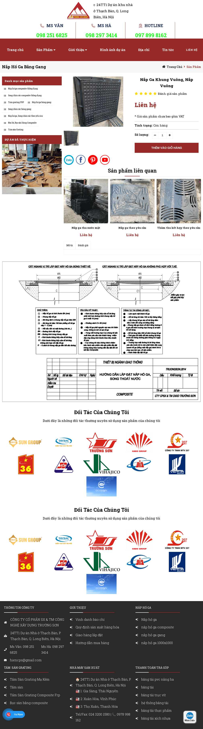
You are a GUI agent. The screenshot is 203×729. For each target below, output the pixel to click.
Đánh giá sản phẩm (172, 94)
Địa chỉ (143, 50)
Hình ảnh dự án (112, 50)
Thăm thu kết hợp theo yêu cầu (178, 228)
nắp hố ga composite (157, 627)
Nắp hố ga (149, 619)
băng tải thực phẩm (156, 710)
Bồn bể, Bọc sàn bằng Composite (22, 122)
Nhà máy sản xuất (85, 668)
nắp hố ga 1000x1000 (157, 643)
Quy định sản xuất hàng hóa (97, 627)
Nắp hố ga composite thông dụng (23, 88)
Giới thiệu (76, 50)
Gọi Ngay (18, 714)
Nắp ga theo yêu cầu (132, 228)
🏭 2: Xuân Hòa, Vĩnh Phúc (96, 699)
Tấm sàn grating (17, 668)
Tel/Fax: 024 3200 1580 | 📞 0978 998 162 (103, 717)
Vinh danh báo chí (90, 619)
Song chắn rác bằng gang (19, 109)
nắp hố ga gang (153, 635)
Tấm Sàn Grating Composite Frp (35, 695)
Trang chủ (15, 50)
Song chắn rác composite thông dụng (25, 95)
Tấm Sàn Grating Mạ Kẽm (29, 679)
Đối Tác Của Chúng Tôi (101, 412)
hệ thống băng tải (154, 703)
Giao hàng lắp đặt (89, 635)
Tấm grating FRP (16, 102)
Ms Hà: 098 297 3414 (52, 649)
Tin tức (168, 50)
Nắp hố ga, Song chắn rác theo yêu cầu (25, 116)
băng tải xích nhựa (155, 718)
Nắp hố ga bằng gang (24, 66)
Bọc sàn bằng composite (29, 703)
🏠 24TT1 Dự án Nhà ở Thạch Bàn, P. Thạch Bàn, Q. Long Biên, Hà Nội (104, 685)
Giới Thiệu (78, 608)
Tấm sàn (17, 687)
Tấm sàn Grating (15, 129)
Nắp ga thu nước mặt (86, 228)
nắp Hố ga (143, 608)
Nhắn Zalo (190, 720)
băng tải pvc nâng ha (157, 679)
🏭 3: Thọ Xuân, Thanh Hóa (97, 706)
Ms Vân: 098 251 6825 (22, 649)
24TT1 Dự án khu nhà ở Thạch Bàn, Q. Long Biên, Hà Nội (113, 10)
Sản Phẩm (44, 50)
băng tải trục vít (153, 695)
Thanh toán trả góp (152, 668)
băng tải (147, 687)
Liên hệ (191, 50)
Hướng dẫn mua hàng (92, 643)
